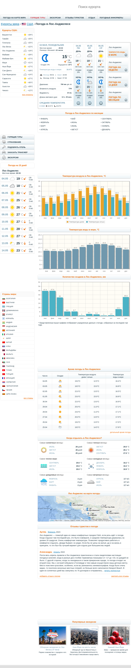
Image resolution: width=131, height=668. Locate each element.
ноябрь (106, 126)
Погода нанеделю (115, 68)
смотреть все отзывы (120, 576)
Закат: (59, 75)
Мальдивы (11, 350)
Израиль (10, 318)
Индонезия (11, 326)
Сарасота (6, 78)
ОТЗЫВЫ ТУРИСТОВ (74, 18)
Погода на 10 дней (17, 165)
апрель (44, 130)
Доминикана (12, 310)
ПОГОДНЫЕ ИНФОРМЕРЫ (111, 18)
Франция (10, 378)
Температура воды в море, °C (84, 230)
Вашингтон (7, 35)
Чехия (9, 390)
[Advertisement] (84, 34)
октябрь (106, 122)
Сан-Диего (7, 71)
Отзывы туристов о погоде (84, 526)
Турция (9, 374)
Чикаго (5, 90)
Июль (51, 447)
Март (51, 482)
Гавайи (5, 39)
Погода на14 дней (115, 83)
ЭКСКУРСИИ (55, 18)
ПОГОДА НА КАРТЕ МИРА (14, 18)
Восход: (46, 75)
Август (52, 450)
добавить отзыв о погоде (50, 576)
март (43, 126)
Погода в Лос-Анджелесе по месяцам (84, 113)
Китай (9, 342)
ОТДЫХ (91, 18)
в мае (42, 106)
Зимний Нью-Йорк (116, 647)
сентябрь (107, 119)
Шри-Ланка (11, 394)
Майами (5, 55)
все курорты (27, 95)
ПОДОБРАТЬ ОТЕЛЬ (16, 147)
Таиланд (10, 366)
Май (98, 482)
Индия (9, 322)
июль (74, 126)
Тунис (9, 370)
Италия (9, 334)
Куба (8, 346)
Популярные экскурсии (84, 622)
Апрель (99, 479)
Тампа (5, 82)
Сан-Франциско (9, 74)
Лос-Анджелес (8, 51)
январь (44, 119)
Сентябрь (101, 453)
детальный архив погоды (120, 432)
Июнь (52, 453)
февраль (45, 122)
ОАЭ (8, 362)
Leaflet (52, 520)
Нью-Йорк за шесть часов (84, 647)
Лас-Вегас (6, 47)
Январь (100, 466)
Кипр (8, 338)
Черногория (12, 386)
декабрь (106, 130)
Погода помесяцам (115, 98)
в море (117, 53)
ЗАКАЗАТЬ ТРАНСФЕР (18, 152)
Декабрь (100, 463)
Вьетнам (10, 302)
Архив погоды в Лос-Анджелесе (84, 369)
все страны (28, 398)
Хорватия (10, 382)
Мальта (9, 354)
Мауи (4, 63)
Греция (9, 306)
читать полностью (112, 570)
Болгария (10, 298)
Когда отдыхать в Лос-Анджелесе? (84, 438)
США (30, 24)
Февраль (100, 469)
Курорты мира (10, 24)
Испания (10, 330)
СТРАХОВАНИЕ (14, 142)
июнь (74, 122)
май (73, 119)
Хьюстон (6, 86)
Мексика (10, 358)
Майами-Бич (7, 59)
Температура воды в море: (51, 69)
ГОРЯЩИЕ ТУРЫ (37, 18)
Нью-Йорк (6, 67)
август (74, 130)
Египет (9, 314)
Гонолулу (6, 43)
